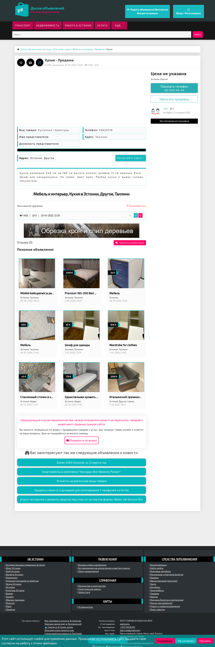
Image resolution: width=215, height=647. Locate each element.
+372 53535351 (127, 627)
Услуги (102, 25)
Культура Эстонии (14, 590)
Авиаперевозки (158, 565)
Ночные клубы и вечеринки (91, 565)
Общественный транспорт (163, 580)
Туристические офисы (89, 589)
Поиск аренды (157, 609)
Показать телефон (174, 88)
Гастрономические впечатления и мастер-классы (103, 568)
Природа (10, 609)
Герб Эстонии (12, 571)
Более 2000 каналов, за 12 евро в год (81, 462)
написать (125, 624)
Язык (8, 606)
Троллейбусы (156, 590)
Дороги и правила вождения (164, 606)
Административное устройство (22, 580)
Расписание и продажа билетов (166, 574)
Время (9, 593)
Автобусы (154, 587)
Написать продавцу (174, 99)
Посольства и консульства (91, 586)
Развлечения (107, 559)
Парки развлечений (88, 571)
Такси (152, 584)
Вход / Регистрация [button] (188, 11)
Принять (205, 641)
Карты (107, 601)
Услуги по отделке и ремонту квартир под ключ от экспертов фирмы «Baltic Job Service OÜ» (81, 499)
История (10, 587)
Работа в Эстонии (78, 25)
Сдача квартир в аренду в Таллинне (63, 633)
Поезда (153, 596)
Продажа (99, 49)
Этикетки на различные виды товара (81, 481)
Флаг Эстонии (12, 568)
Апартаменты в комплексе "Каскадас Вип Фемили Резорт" (81, 471)
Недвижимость (47, 25)
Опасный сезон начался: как (59, 630)
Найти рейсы (156, 568)
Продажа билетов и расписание (166, 600)
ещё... (119, 25)
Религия (10, 603)
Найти (198, 34)
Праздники (11, 577)
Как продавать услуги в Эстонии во (63, 620)
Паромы (154, 577)
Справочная (107, 580)
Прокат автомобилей (160, 603)
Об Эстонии (35, 559)
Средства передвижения (179, 559)
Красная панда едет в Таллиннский (63, 624)
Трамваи (154, 593)
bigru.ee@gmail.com (130, 630)
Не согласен (186, 641)
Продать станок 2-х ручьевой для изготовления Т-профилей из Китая (81, 490)
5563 (165, 108)
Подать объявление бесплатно (147, 11)
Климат (9, 596)
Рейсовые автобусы (160, 571)
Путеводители (85, 607)
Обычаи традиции (14, 600)
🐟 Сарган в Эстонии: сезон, (59, 627)
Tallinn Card (83, 592)
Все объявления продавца (174, 121)
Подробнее (164, 641)
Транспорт (23, 25)
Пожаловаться (136, 205)
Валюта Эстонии (14, 574)
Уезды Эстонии (13, 584)
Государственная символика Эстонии (25, 565)
